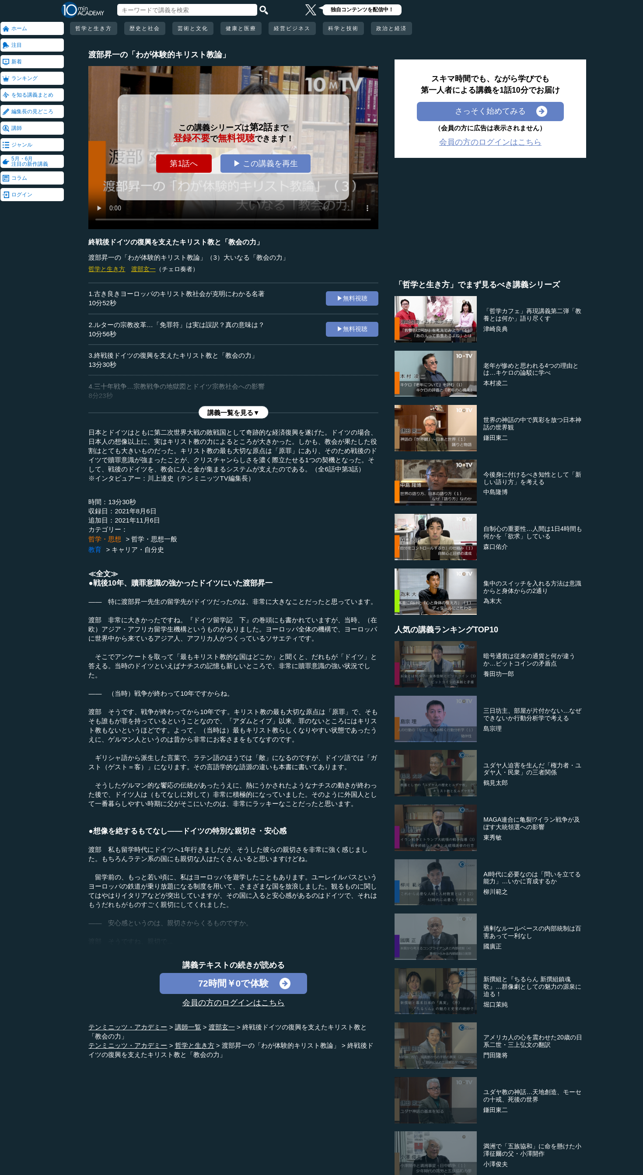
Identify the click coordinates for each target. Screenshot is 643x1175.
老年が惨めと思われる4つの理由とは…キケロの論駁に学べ (531, 369)
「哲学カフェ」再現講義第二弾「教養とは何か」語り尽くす (532, 314)
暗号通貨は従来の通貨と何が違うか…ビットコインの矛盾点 (529, 659)
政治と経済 (391, 28)
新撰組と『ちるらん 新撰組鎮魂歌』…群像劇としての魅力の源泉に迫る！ (532, 986)
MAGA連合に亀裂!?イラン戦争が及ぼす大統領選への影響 (531, 823)
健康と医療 (241, 28)
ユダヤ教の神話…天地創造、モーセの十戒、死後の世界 (532, 1095)
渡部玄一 (143, 268)
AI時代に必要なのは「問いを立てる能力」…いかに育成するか (532, 878)
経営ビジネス (292, 28)
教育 (94, 549)
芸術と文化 (193, 28)
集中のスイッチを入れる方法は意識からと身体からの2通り (532, 587)
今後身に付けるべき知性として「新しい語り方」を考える (532, 478)
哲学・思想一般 (154, 539)
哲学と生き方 (93, 28)
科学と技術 (343, 28)
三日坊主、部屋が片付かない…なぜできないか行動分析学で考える (532, 714)
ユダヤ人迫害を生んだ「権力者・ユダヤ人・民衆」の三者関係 (532, 769)
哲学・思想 (104, 539)
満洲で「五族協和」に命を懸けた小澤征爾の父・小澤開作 (532, 1150)
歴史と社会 (144, 28)
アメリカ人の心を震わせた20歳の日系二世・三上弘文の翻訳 (532, 1041)
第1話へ (184, 163)
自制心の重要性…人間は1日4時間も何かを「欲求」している (532, 532)
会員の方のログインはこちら (233, 1002)
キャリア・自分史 (138, 549)
